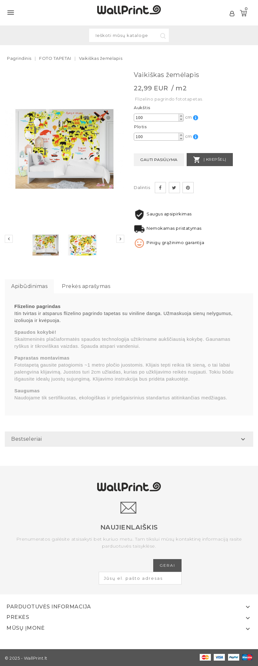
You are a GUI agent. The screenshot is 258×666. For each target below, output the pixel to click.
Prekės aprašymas (86, 286)
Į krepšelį (209, 160)
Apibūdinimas (29, 286)
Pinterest (188, 187)
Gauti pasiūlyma (159, 159)
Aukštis (142, 107)
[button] (180, 116)
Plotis (140, 126)
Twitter (174, 187)
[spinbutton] (158, 117)
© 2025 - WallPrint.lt (26, 658)
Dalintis (160, 187)
